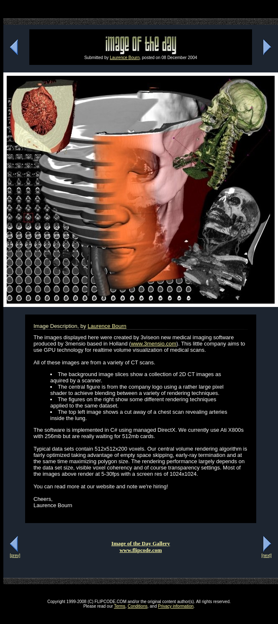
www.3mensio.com (153, 343)
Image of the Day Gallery (140, 543)
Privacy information (175, 606)
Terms (119, 606)
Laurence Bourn (124, 57)
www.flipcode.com (140, 550)
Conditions (137, 606)
